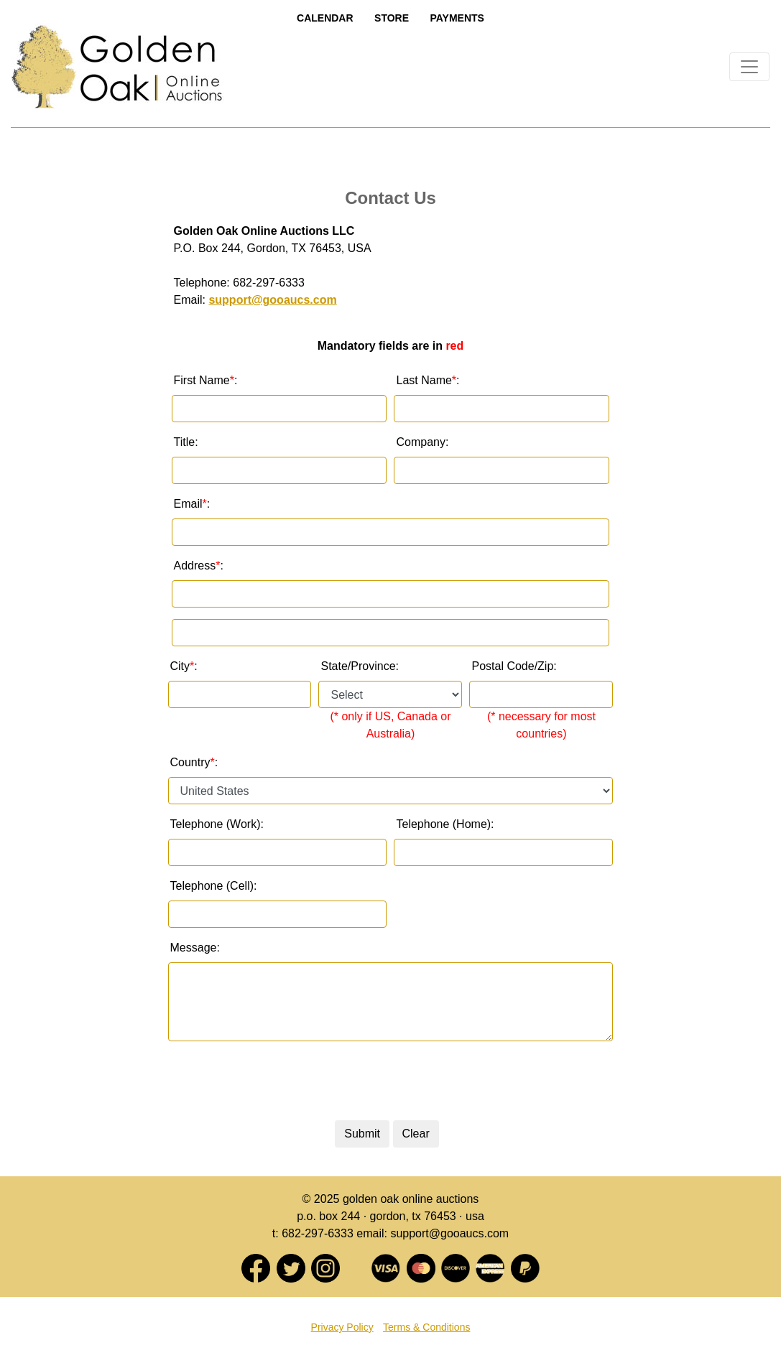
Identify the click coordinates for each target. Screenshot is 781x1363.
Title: (186, 442)
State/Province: (359, 666)
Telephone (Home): (445, 824)
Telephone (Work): (217, 824)
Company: (422, 442)
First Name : (206, 380)
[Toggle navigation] (749, 66)
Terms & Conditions (426, 1327)
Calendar (325, 18)
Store (391, 18)
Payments (457, 18)
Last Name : (427, 380)
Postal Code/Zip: (513, 666)
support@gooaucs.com (272, 300)
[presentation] (386, 1081)
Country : (194, 762)
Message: (195, 947)
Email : (192, 504)
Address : (198, 565)
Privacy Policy (342, 1327)
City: (184, 666)
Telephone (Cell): (213, 886)
